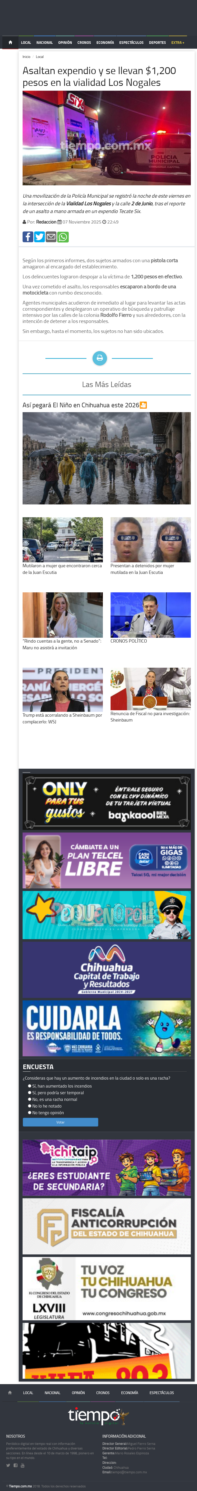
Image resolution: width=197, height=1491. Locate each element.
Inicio (26, 56)
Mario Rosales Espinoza (125, 1453)
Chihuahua (115, 1467)
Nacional (44, 42)
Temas (10, 55)
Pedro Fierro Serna (128, 1448)
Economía (105, 42)
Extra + (177, 42)
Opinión (65, 42)
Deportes (157, 42)
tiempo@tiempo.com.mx (124, 1472)
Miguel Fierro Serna (128, 1443)
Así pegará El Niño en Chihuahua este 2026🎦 (85, 404)
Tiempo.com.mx (21, 1486)
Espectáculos (131, 42)
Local (26, 42)
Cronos (84, 42)
